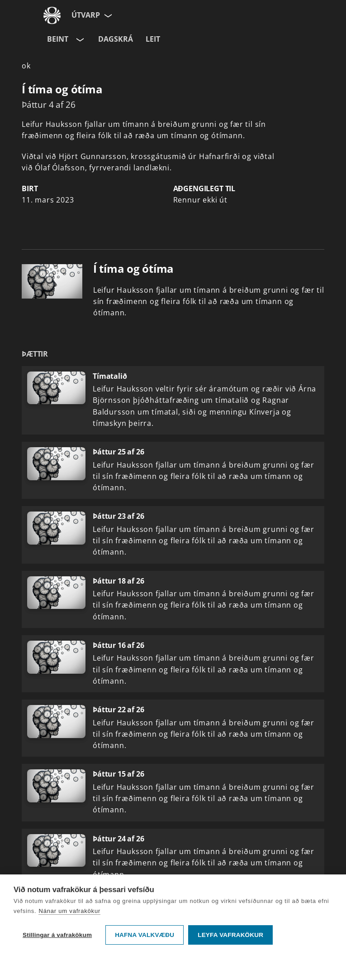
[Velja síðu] (107, 15)
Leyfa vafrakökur (230, 935)
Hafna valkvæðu (144, 935)
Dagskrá (115, 39)
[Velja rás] (79, 39)
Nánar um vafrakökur (69, 911)
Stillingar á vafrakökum (57, 935)
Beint (57, 39)
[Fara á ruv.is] (52, 15)
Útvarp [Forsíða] (85, 15)
